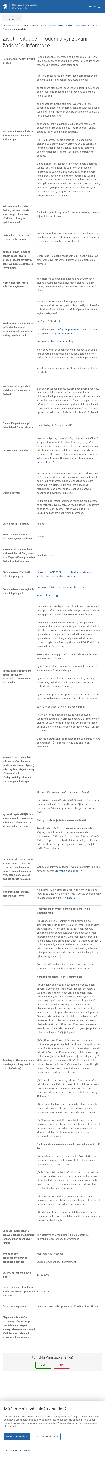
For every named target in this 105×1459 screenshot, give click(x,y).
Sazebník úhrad (46, 595)
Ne (61, 1365)
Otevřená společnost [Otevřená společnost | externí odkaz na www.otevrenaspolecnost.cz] (67, 870)
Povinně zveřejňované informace (83, 26)
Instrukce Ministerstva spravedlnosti (59, 587)
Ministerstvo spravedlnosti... (16, 26)
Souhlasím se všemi (17, 1436)
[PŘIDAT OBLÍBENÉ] (12, 17)
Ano (43, 1365)
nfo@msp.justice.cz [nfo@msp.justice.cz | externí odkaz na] (70, 329)
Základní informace (56, 26)
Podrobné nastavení (18, 1450)
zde (70, 897)
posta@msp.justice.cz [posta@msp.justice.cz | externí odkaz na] (62, 333)
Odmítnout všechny (47, 1436)
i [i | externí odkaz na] (57, 329)
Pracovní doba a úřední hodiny (55, 341)
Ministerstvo (38, 26)
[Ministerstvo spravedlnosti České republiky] (20, 6)
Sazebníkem (44, 462)
